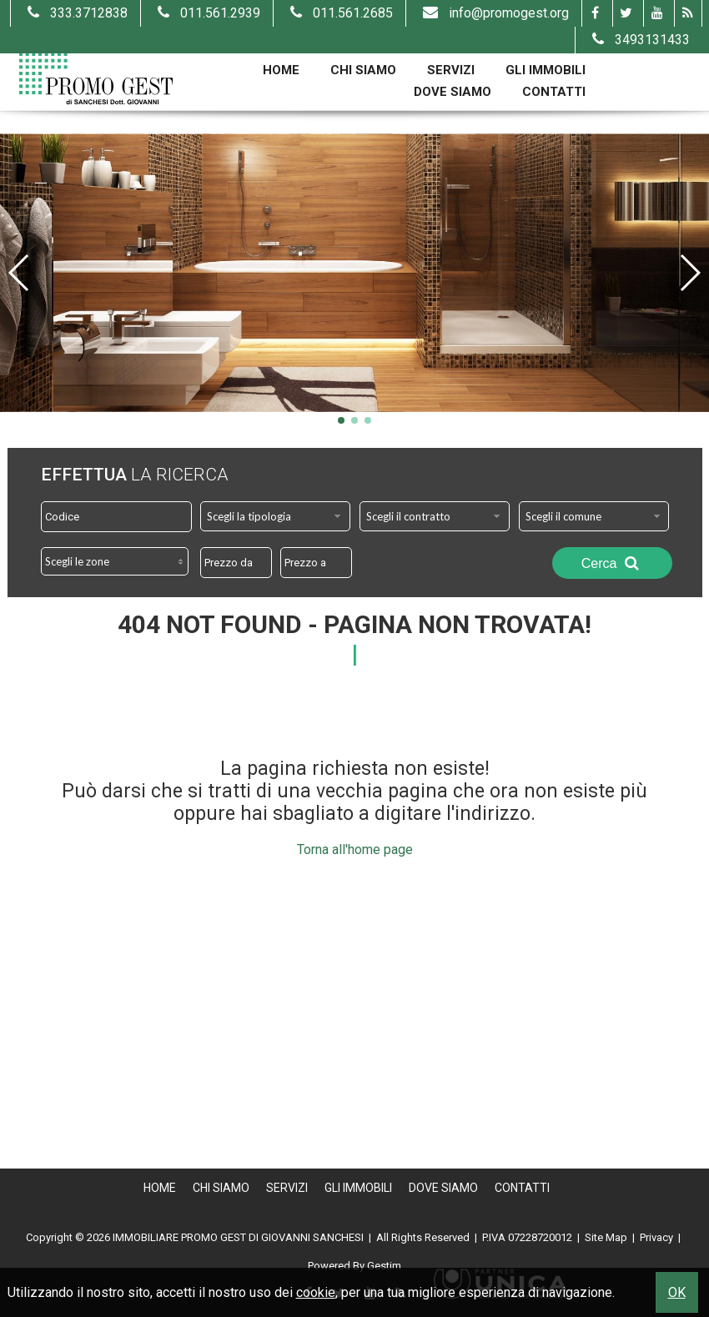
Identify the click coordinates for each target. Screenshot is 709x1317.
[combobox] (275, 516)
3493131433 (639, 40)
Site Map (606, 1237)
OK (677, 1292)
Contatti (554, 91)
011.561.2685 (339, 13)
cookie (315, 1292)
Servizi (451, 70)
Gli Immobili (545, 70)
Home (281, 70)
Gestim (384, 1265)
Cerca (612, 563)
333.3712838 (75, 13)
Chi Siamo (363, 70)
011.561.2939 (206, 13)
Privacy (656, 1237)
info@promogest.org (494, 13)
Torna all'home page (355, 849)
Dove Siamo (452, 91)
